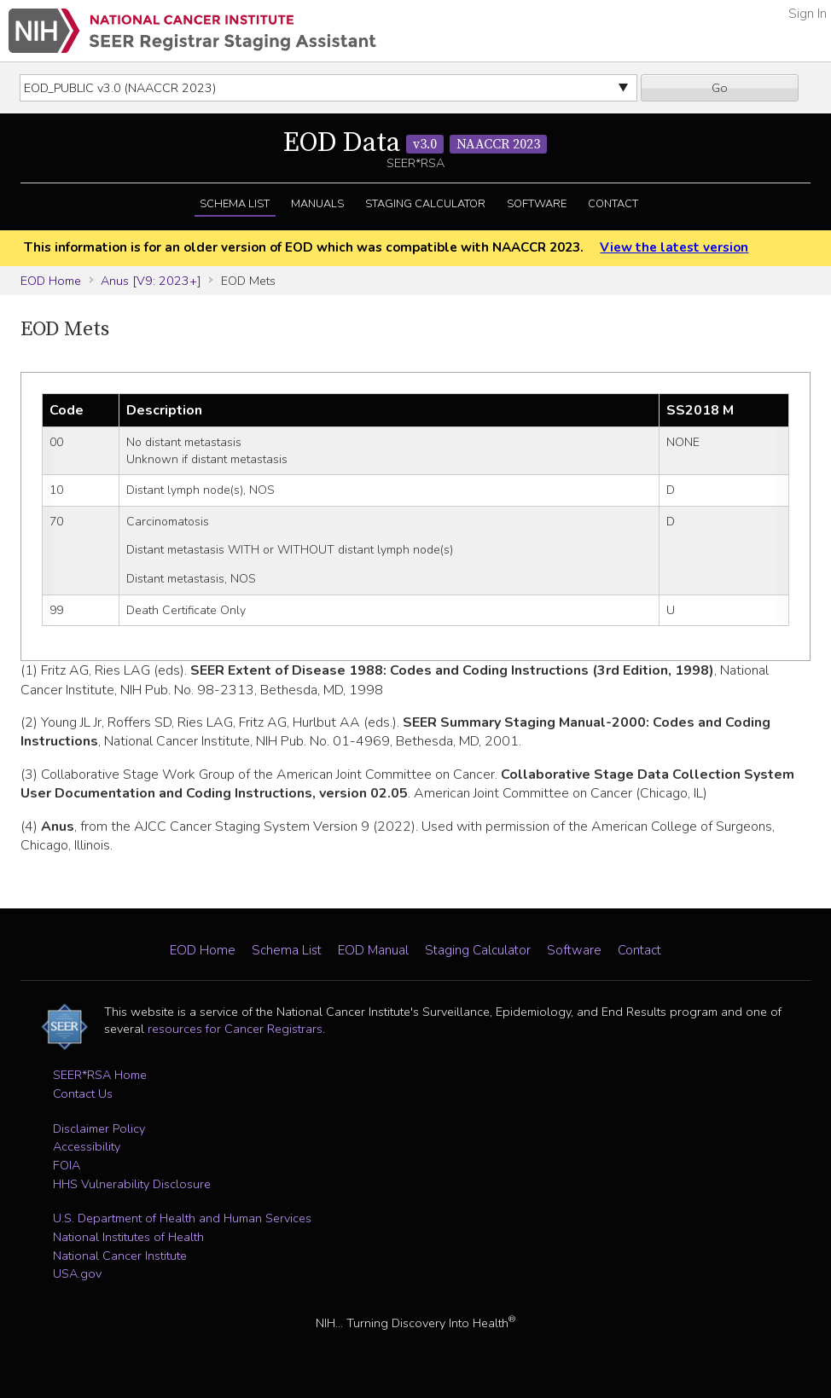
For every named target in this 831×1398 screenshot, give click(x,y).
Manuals (317, 204)
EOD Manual (373, 950)
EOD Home (50, 280)
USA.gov (77, 1273)
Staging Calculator (425, 204)
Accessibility (86, 1146)
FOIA (66, 1165)
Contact (613, 204)
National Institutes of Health (128, 1236)
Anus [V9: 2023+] (151, 280)
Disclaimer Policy (99, 1128)
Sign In (807, 13)
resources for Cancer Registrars (235, 1028)
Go (720, 87)
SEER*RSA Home (100, 1074)
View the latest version (674, 247)
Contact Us (83, 1093)
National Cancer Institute (120, 1255)
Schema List (235, 204)
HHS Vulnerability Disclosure (132, 1183)
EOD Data (415, 143)
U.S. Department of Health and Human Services (182, 1218)
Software (537, 204)
